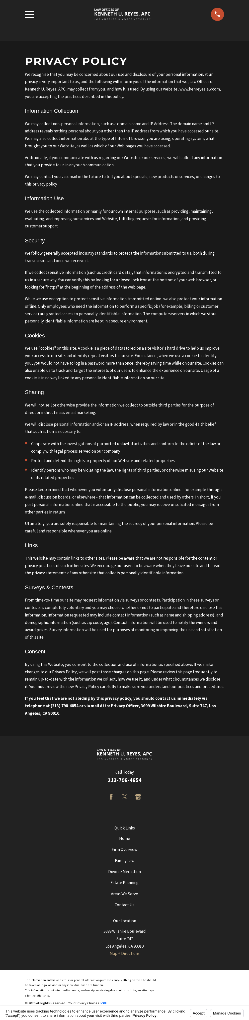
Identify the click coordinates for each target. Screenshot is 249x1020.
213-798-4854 (125, 780)
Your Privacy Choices (87, 1003)
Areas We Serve (124, 894)
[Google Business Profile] (138, 797)
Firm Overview (124, 849)
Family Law (124, 860)
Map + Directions (125, 953)
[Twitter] (125, 797)
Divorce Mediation (124, 871)
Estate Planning (124, 882)
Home (124, 838)
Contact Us (124, 905)
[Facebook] (111, 797)
